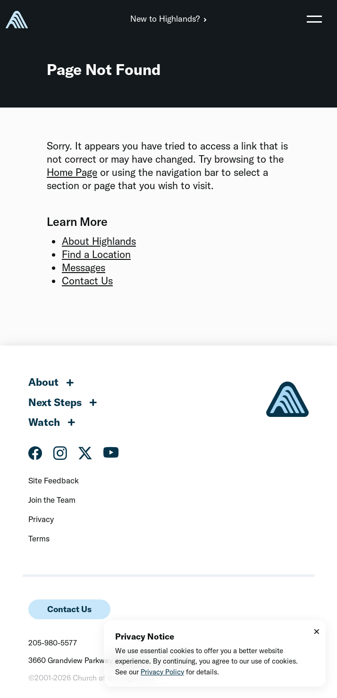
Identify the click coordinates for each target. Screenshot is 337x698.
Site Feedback (53, 480)
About (43, 382)
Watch (44, 422)
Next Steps (55, 402)
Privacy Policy (162, 671)
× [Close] (316, 631)
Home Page (72, 172)
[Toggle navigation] (314, 19)
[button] (314, 19)
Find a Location (96, 254)
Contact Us (87, 280)
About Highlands (99, 241)
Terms (39, 538)
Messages (83, 267)
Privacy (41, 519)
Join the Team (52, 500)
